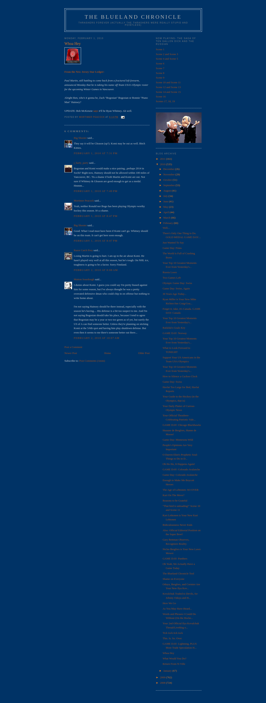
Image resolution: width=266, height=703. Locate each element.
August (167, 190)
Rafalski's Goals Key (174, 327)
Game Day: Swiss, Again (176, 288)
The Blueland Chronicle (133, 17)
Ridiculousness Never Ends (177, 524)
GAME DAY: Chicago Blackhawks (182, 424)
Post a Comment (73, 347)
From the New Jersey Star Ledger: (84, 71)
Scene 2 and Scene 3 (167, 54)
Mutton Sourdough (84, 279)
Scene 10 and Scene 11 (168, 82)
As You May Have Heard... (177, 608)
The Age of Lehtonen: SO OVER (180, 489)
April (166, 212)
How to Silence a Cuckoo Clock (180, 376)
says (95, 110)
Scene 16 (161, 96)
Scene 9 (160, 77)
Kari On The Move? (173, 495)
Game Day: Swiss (172, 381)
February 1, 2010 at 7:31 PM (95, 153)
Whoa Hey (168, 653)
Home (107, 353)
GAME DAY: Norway (175, 333)
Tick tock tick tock (173, 632)
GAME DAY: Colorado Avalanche (181, 469)
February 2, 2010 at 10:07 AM (96, 337)
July (166, 196)
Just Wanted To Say (173, 242)
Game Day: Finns (172, 247)
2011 (163, 158)
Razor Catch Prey (83, 250)
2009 (163, 677)
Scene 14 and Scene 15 (168, 91)
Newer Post (70, 353)
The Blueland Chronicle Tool (178, 573)
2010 (163, 164)
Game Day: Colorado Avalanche (180, 474)
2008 (163, 682)
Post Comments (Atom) (92, 360)
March (167, 217)
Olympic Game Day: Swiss (177, 283)
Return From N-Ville (174, 663)
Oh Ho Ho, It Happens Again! (179, 464)
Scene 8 (160, 73)
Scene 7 (160, 68)
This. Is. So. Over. (172, 638)
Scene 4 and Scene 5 (167, 58)
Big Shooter (80, 137)
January (167, 670)
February (168, 223)
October (168, 179)
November (169, 174)
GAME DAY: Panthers (175, 558)
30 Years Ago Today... (174, 293)
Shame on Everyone (173, 578)
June (166, 201)
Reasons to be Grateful (175, 500)
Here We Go (169, 603)
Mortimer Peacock (84, 200)
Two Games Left (172, 277)
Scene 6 (160, 63)
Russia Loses (170, 272)
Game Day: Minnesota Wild (178, 439)
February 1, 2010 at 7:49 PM (95, 191)
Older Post (144, 353)
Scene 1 (160, 49)
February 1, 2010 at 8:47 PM (95, 216)
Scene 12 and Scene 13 (168, 87)
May (166, 206)
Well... (166, 227)
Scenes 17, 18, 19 (165, 101)
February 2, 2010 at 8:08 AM (96, 270)
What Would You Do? (174, 658)
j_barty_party (81, 162)
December (169, 169)
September (169, 185)
